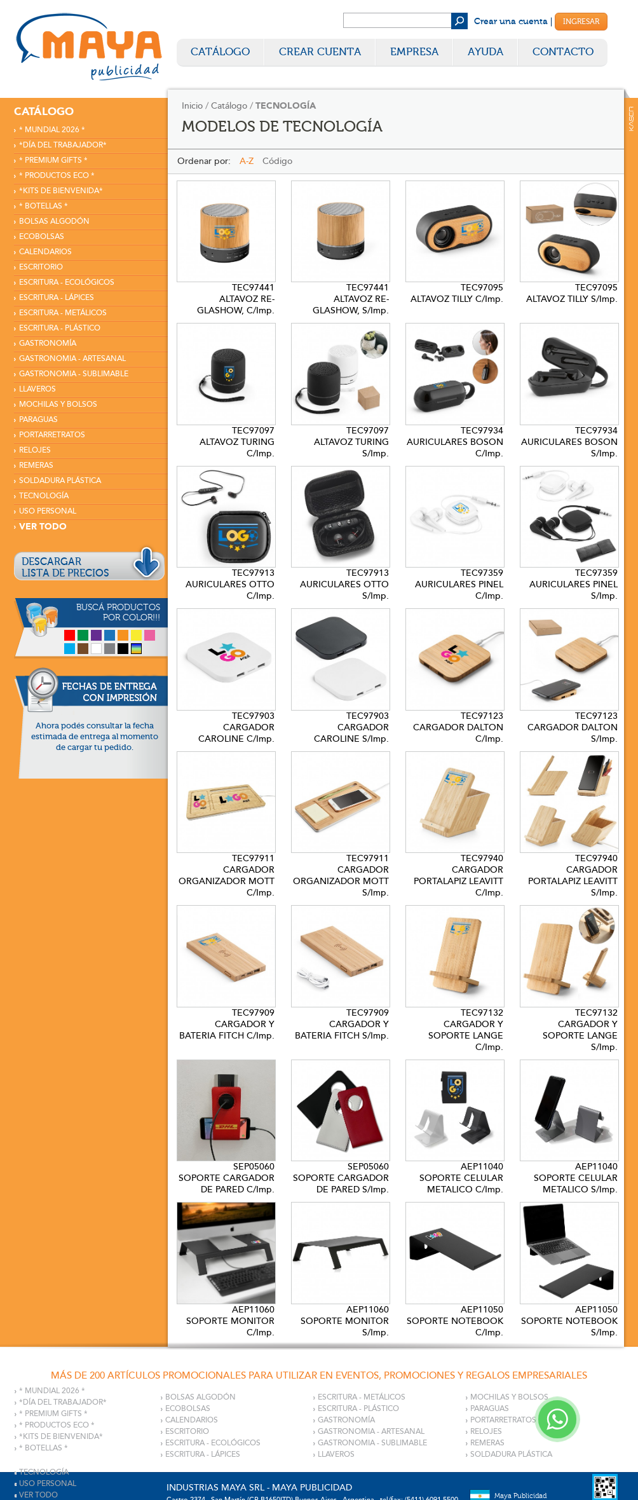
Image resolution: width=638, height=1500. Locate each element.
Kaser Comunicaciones (631, 119)
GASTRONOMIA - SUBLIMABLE (73, 374)
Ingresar (581, 21)
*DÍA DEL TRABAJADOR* (63, 145)
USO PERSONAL (47, 511)
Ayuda (485, 52)
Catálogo (220, 52)
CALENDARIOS (45, 252)
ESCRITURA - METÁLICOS (63, 313)
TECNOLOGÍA (44, 496)
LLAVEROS (37, 389)
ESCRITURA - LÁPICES (56, 298)
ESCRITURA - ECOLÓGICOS (66, 282)
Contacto (563, 52)
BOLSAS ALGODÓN (54, 221)
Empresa (414, 52)
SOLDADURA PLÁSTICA (60, 481)
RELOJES (35, 450)
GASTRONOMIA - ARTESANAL (72, 359)
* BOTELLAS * (43, 206)
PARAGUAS (38, 420)
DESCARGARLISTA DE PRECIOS (65, 567)
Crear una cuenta (511, 22)
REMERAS (36, 465)
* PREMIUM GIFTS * (53, 160)
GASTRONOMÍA (47, 343)
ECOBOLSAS (41, 237)
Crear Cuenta (320, 52)
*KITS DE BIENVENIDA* (61, 191)
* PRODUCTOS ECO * (57, 176)
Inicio (192, 105)
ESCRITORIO (41, 267)
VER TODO (43, 526)
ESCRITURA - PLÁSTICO (59, 328)
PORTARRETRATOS (52, 435)
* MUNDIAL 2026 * (52, 130)
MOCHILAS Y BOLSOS (58, 404)
